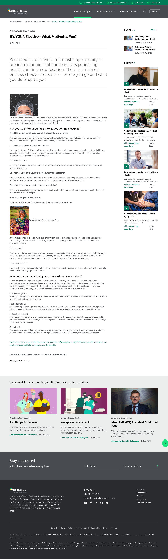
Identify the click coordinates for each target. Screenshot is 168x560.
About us (141, 489)
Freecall (90, 2)
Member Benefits (106, 11)
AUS (153, 30)
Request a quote (144, 503)
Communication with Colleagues (23, 435)
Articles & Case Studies (41, 22)
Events (128, 30)
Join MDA (137, 3)
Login (154, 11)
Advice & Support (83, 11)
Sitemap (113, 528)
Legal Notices (81, 528)
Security (54, 528)
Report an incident (117, 3)
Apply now (141, 499)
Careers (140, 496)
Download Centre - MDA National (32, 549)
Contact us (153, 3)
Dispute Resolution (98, 528)
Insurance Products (130, 11)
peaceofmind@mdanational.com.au (99, 498)
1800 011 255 (91, 494)
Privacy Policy (67, 528)
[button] (83, 11)
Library (27, 22)
